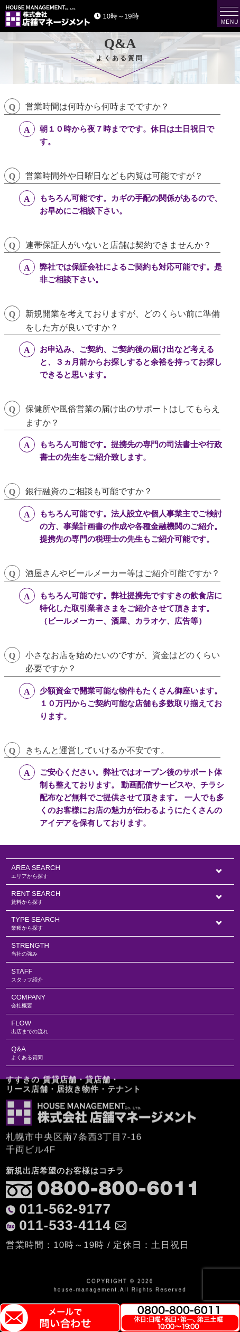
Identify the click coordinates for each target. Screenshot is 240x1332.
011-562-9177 (65, 1170)
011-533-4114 (65, 1187)
